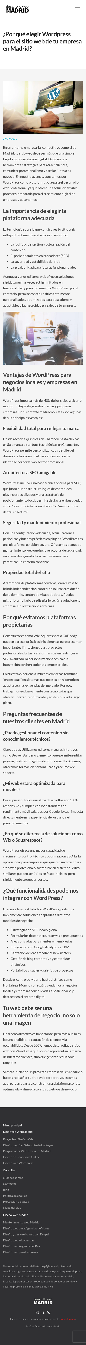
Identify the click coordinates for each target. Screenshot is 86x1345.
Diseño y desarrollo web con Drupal (26, 1234)
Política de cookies (15, 1195)
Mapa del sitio (12, 1207)
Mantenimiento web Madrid (21, 1222)
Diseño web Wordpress (18, 1163)
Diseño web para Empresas (20, 1252)
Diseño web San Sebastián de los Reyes (28, 1145)
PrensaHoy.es (67, 1318)
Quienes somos (13, 1177)
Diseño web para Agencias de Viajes (26, 1228)
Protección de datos (16, 1201)
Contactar (9, 1183)
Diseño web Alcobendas (18, 1240)
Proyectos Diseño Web (18, 1139)
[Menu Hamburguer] (77, 9)
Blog (6, 1189)
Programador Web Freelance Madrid (27, 1151)
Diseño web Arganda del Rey (21, 1246)
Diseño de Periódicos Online (21, 1157)
